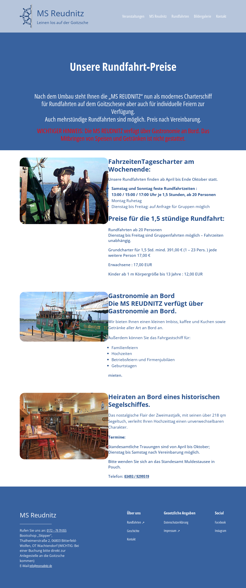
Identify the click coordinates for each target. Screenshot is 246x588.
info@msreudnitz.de (41, 566)
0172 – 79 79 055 (57, 530)
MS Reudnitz (60, 13)
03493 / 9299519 (136, 476)
